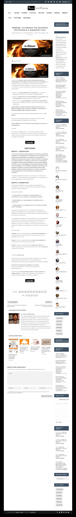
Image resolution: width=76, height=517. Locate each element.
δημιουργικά (35, 332)
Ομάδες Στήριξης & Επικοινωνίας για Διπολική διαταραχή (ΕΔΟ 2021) (46, 353)
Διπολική (16, 13)
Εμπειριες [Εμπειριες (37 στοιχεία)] (59, 330)
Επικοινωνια (27, 18)
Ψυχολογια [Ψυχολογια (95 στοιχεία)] (59, 337)
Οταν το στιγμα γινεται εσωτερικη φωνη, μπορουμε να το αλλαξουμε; (61, 83)
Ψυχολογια (32, 13)
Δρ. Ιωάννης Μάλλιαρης (27, 36)
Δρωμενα (24, 13)
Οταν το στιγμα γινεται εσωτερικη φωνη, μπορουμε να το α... (27, 1)
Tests (10, 18)
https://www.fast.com (16, 271)
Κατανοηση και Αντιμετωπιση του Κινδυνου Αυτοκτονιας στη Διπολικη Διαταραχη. (61, 115)
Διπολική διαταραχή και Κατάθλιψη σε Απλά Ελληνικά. (23, 123)
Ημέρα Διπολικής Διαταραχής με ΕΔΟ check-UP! (35, 351)
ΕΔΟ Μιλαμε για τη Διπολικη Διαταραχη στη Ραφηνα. (24, 352)
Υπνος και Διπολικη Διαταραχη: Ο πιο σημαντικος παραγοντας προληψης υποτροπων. (61, 97)
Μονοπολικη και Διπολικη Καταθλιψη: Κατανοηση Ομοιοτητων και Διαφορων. (61, 107)
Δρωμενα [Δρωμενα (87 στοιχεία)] (59, 327)
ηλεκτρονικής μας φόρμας (32, 116)
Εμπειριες (57, 13)
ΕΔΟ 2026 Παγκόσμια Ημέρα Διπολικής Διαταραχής (61, 90)
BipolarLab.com (59, 60)
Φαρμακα (49, 13)
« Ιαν (57, 425)
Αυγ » (60, 425)
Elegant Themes (19, 515)
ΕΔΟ (9, 13)
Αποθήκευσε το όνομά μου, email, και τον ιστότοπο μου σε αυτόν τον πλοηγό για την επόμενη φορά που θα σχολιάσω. (28, 395)
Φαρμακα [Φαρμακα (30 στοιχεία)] (59, 333)
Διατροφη (41, 13)
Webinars (64, 13)
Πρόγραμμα (17, 18)
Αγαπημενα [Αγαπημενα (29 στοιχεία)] (60, 321)
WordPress (32, 515)
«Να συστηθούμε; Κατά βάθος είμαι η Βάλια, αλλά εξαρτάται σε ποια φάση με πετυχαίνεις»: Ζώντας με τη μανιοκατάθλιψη (61, 161)
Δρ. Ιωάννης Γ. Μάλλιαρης (17, 134)
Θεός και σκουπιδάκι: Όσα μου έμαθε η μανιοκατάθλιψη (61, 129)
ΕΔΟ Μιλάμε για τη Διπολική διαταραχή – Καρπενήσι (13, 359)
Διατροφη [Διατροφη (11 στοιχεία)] (59, 324)
